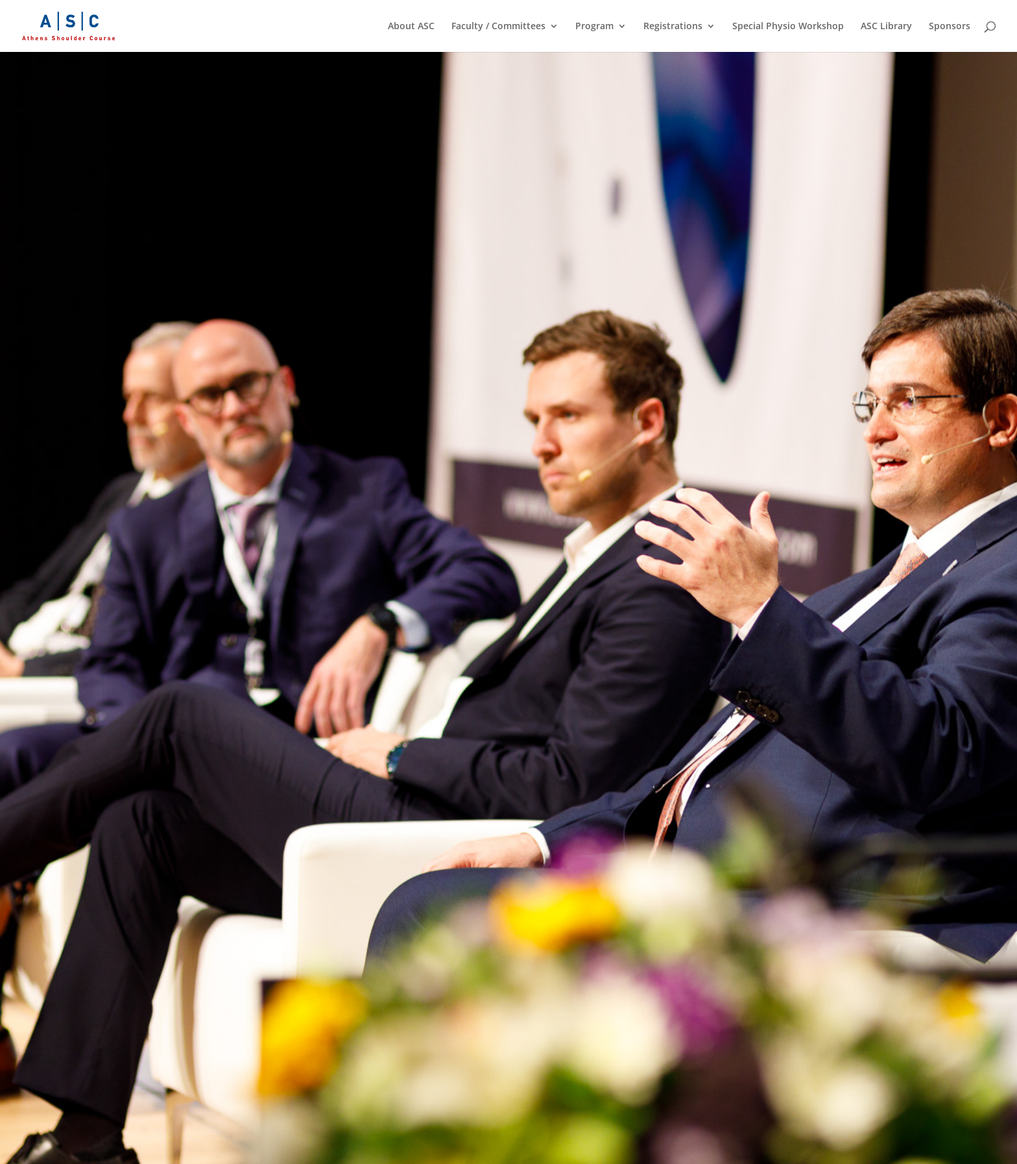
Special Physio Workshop (788, 26)
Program (594, 26)
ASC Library (886, 26)
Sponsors (949, 26)
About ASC (411, 26)
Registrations (672, 26)
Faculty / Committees (498, 26)
